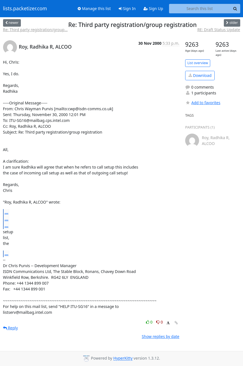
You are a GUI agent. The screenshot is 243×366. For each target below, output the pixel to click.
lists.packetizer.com (25, 8)
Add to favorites (202, 102)
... (7, 212)
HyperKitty (122, 358)
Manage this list (94, 8)
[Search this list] (199, 8)
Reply (10, 327)
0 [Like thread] (149, 322)
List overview (197, 63)
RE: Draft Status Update (218, 29)
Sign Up (153, 8)
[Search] (235, 8)
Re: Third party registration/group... (35, 29)
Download (200, 75)
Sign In (127, 8)
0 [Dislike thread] (159, 322)
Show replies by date (160, 336)
